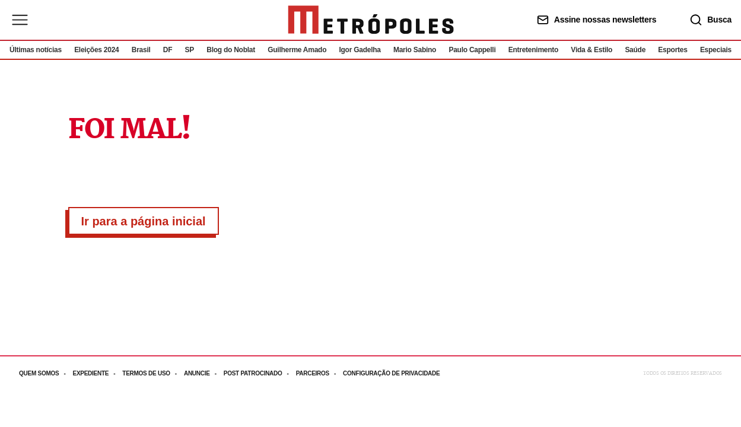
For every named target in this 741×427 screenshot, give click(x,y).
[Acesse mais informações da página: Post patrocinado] (260, 373)
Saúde (635, 50)
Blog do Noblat (230, 50)
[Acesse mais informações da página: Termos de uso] (153, 373)
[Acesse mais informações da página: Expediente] (97, 373)
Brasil (141, 50)
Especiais (716, 50)
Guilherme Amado (297, 50)
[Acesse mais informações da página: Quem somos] (45, 373)
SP (190, 50)
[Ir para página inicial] (371, 20)
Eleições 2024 (96, 50)
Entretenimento (533, 50)
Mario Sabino (414, 50)
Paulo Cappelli (472, 50)
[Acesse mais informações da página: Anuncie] (204, 373)
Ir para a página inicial (143, 221)
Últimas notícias (35, 50)
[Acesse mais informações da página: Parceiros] (319, 373)
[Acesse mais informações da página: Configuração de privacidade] (392, 373)
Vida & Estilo (591, 50)
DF (167, 50)
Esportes (672, 50)
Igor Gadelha (359, 50)
